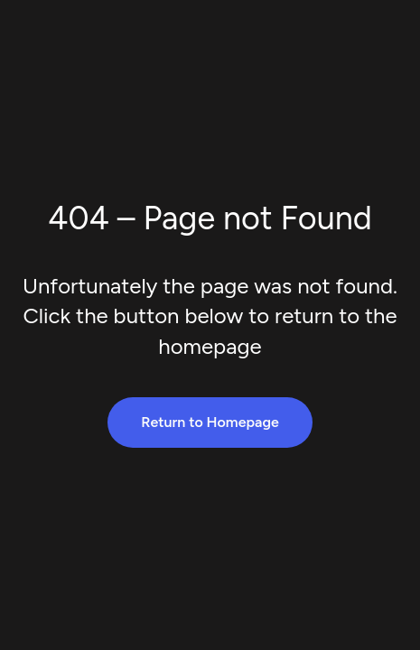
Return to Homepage (210, 422)
